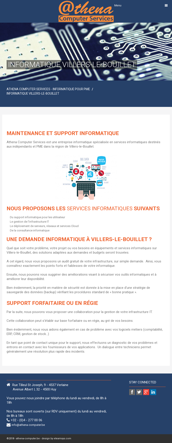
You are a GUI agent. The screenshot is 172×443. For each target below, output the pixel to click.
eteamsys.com (62, 438)
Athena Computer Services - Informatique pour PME (48, 89)
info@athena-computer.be (28, 425)
